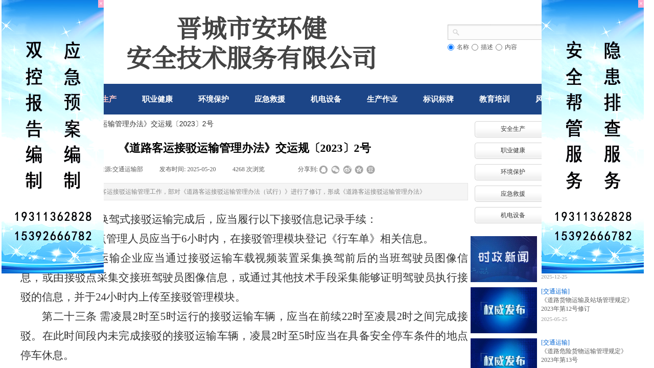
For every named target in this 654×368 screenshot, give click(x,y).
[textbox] (505, 31)
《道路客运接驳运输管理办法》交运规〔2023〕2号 (132, 124)
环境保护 (513, 171)
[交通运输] (555, 291)
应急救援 (513, 193)
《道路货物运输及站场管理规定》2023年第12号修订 (587, 304)
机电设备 (513, 215)
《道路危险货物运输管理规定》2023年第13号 (584, 355)
